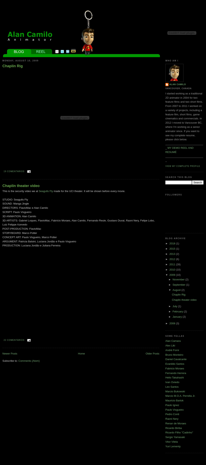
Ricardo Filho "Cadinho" (179, 432)
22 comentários (14, 340)
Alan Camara (173, 340)
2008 (172, 323)
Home (81, 353)
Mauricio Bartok (174, 400)
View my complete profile (182, 166)
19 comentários (14, 171)
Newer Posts (9, 353)
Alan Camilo (177, 84)
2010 (172, 269)
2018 (172, 243)
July (175, 306)
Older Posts (152, 353)
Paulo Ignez (172, 405)
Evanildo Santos (174, 363)
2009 (172, 274)
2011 (172, 264)
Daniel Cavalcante (176, 359)
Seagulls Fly (46, 191)
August (177, 289)
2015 (172, 248)
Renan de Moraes (175, 423)
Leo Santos (172, 386)
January (178, 316)
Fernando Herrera (175, 373)
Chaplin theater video (21, 186)
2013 (172, 253)
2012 (172, 259)
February (178, 311)
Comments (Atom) (29, 360)
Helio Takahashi (174, 377)
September (179, 284)
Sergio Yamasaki (175, 437)
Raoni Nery (171, 418)
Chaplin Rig (12, 66)
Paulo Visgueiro (174, 409)
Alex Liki (170, 345)
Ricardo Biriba (173, 428)
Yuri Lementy (173, 446)
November (179, 279)
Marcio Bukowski (175, 391)
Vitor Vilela (171, 441)
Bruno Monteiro (174, 354)
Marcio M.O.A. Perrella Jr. (180, 395)
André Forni (172, 350)
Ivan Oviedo (172, 382)
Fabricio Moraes (174, 368)
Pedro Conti (172, 414)
